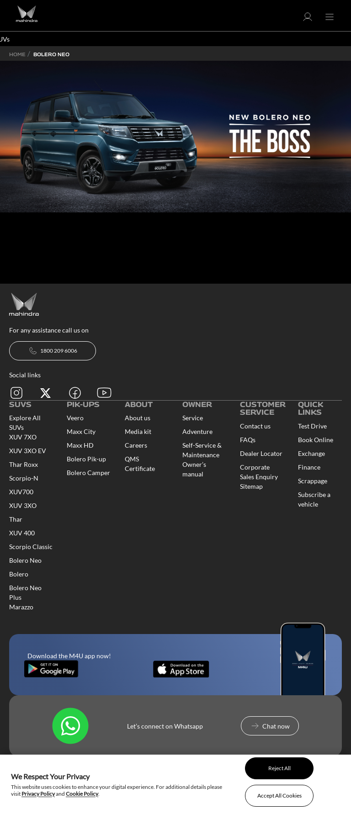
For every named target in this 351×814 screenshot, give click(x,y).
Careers (136, 445)
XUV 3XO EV (27, 451)
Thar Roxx (23, 464)
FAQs (247, 440)
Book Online (315, 440)
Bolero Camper (88, 472)
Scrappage (312, 481)
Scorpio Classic (31, 546)
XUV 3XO (23, 505)
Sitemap (251, 486)
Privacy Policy (38, 793)
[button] (307, 20)
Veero (75, 418)
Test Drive (312, 426)
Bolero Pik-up (86, 459)
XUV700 (21, 492)
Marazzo (21, 607)
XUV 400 (22, 533)
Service (192, 418)
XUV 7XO (23, 437)
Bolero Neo (25, 560)
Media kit (138, 431)
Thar (15, 519)
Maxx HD (80, 445)
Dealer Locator (261, 453)
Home (17, 54)
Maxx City (81, 431)
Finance (309, 467)
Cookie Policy (82, 793)
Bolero (18, 574)
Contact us (255, 426)
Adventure (197, 431)
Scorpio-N (23, 478)
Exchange (311, 453)
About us (137, 418)
